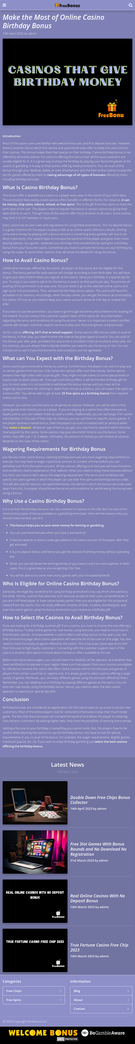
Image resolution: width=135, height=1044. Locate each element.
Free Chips (33, 991)
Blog (101, 991)
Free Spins (33, 1000)
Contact (101, 1009)
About (101, 1000)
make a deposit (20, 427)
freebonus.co (36, 1021)
